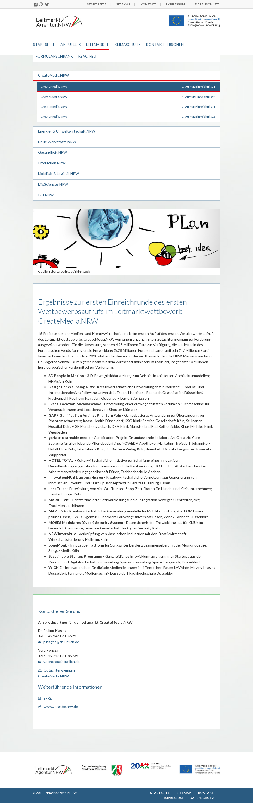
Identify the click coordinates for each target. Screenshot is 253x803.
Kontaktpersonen (165, 44)
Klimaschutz (127, 44)
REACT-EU (87, 56)
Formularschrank (54, 56)
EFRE (48, 698)
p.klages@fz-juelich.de (61, 641)
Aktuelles (70, 44)
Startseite (44, 44)
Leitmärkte (97, 44)
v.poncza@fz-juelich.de (61, 661)
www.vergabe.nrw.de (61, 706)
